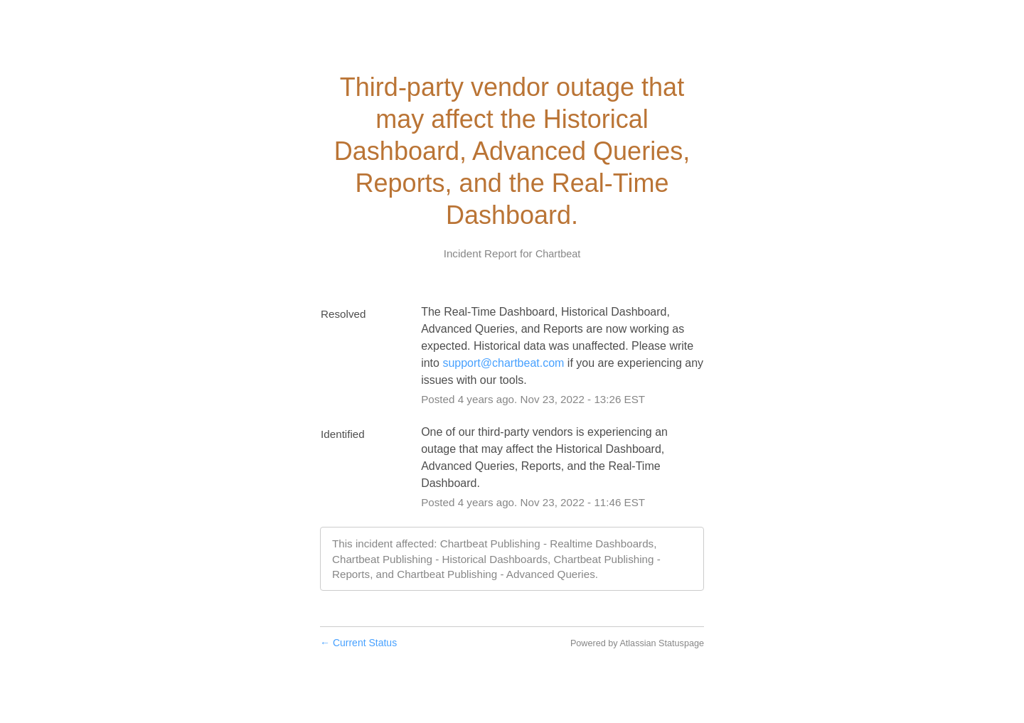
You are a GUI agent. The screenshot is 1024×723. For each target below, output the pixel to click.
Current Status (358, 642)
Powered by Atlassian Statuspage (637, 643)
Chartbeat (557, 253)
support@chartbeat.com (503, 363)
